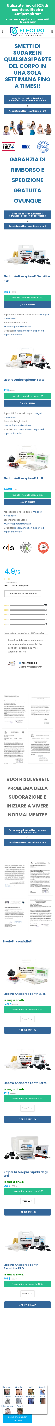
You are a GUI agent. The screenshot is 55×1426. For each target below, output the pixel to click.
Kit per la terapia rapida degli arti (26, 1174)
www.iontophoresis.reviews (17, 326)
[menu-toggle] (3, 31)
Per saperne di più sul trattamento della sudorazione (27, 831)
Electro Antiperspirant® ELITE (25, 994)
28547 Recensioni (11, 582)
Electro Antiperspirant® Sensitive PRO (21, 1266)
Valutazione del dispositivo (23, 593)
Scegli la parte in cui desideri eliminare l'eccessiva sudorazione (27, 99)
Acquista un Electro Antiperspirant (27, 110)
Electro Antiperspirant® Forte (25, 1083)
